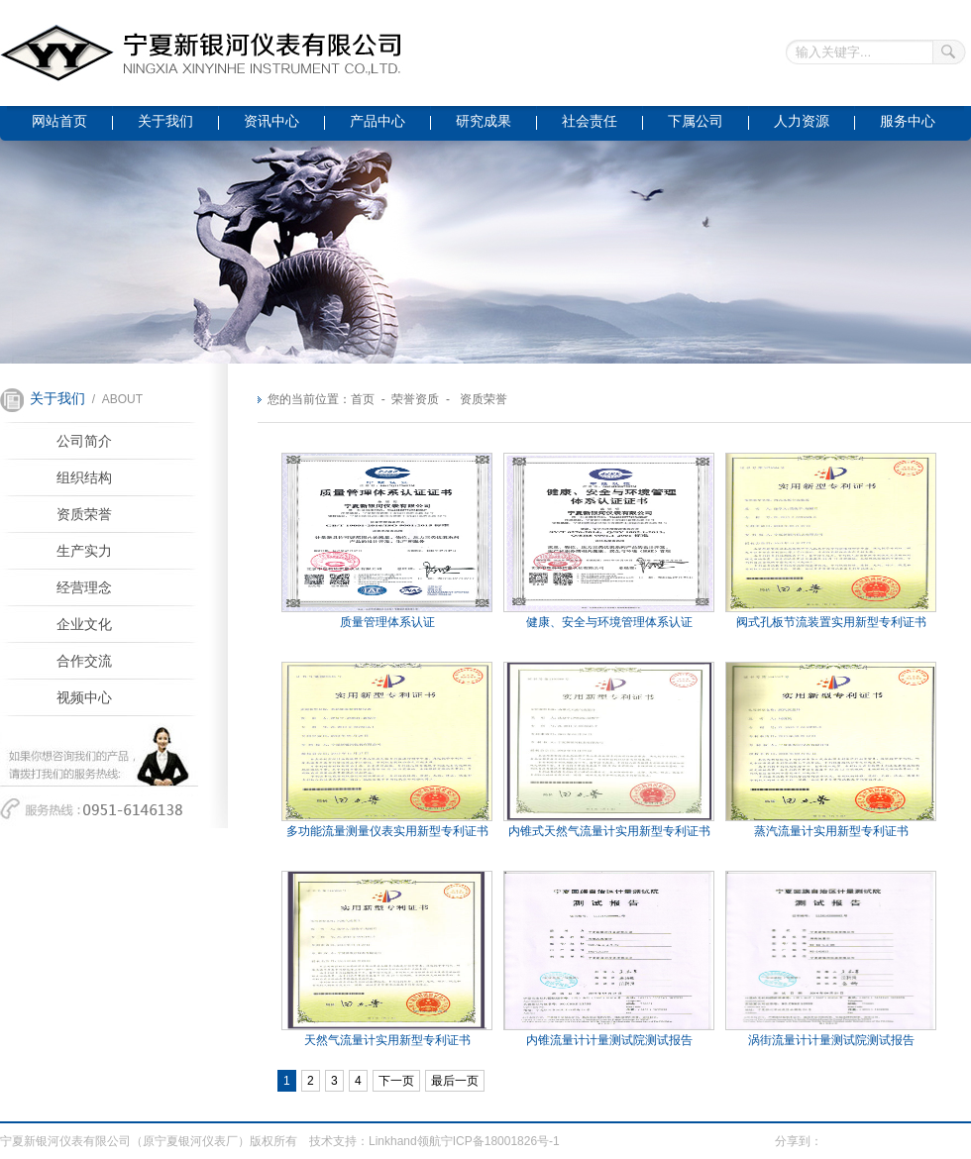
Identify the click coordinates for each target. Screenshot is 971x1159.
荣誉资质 (415, 399)
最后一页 (455, 1081)
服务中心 (907, 121)
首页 (363, 399)
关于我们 (165, 121)
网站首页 (59, 121)
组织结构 (84, 478)
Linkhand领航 (405, 1141)
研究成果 (483, 121)
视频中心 (84, 697)
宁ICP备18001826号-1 (500, 1141)
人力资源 (801, 121)
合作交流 (84, 661)
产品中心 (377, 121)
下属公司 (695, 121)
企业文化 (84, 624)
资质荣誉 (84, 514)
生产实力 (84, 551)
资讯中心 (271, 121)
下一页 (396, 1081)
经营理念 (84, 587)
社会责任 (589, 121)
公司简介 (84, 441)
